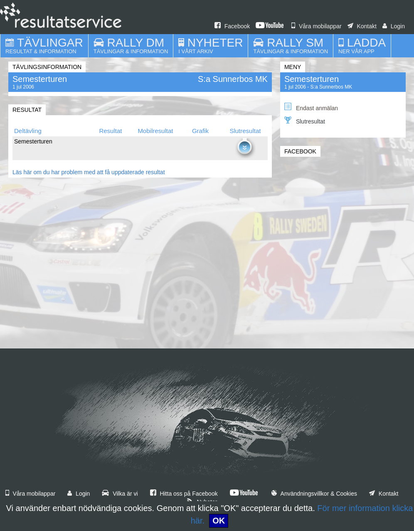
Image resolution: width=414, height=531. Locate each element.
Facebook (232, 26)
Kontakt (362, 26)
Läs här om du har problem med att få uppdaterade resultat (88, 172)
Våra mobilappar (316, 26)
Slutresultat (304, 120)
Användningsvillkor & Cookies (314, 493)
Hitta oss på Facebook (184, 493)
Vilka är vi (120, 493)
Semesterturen (311, 79)
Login (393, 26)
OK (218, 520)
